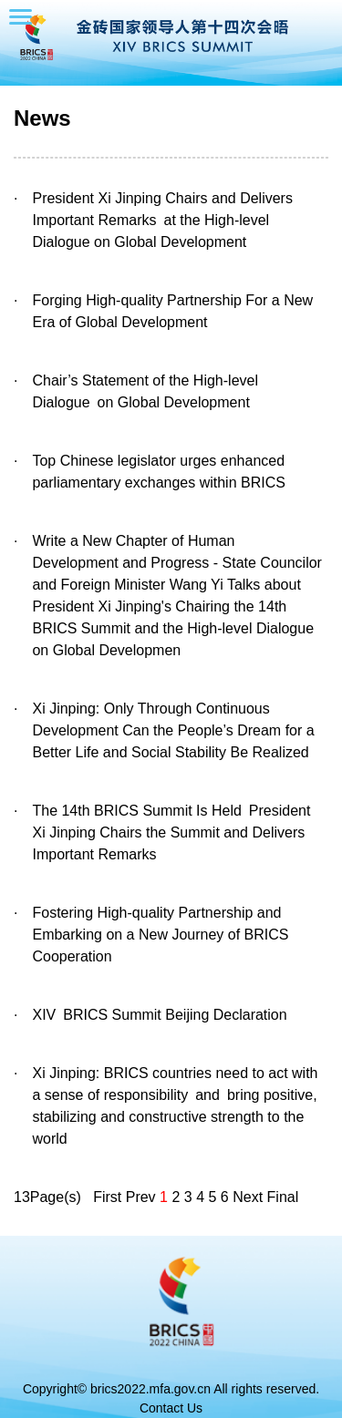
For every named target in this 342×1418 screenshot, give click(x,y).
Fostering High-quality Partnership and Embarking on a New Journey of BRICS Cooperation (160, 934)
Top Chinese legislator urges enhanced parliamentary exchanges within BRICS (158, 471)
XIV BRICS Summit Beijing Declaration (159, 1014)
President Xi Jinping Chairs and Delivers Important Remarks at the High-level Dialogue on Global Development (162, 220)
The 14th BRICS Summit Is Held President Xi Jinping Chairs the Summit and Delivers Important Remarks (171, 832)
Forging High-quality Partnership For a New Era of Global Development (172, 311)
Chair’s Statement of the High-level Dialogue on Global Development (145, 391)
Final (283, 1197)
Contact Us (171, 1408)
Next (248, 1197)
